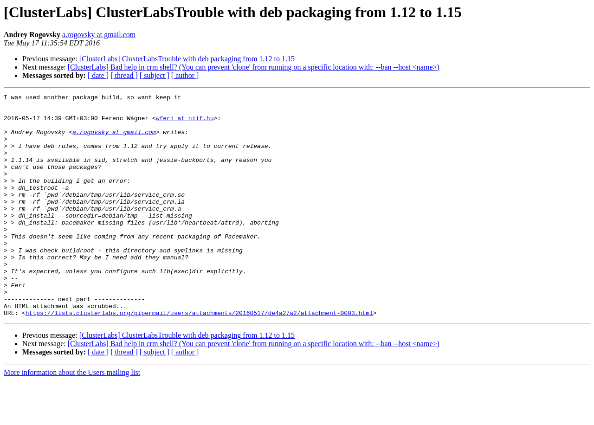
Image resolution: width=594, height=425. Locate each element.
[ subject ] (154, 75)
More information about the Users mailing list (72, 417)
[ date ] (98, 75)
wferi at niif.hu (185, 123)
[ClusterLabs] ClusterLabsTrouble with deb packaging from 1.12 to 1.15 (187, 59)
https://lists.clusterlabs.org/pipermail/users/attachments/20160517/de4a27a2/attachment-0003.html (199, 357)
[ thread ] (124, 75)
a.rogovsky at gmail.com (99, 35)
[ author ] (185, 75)
